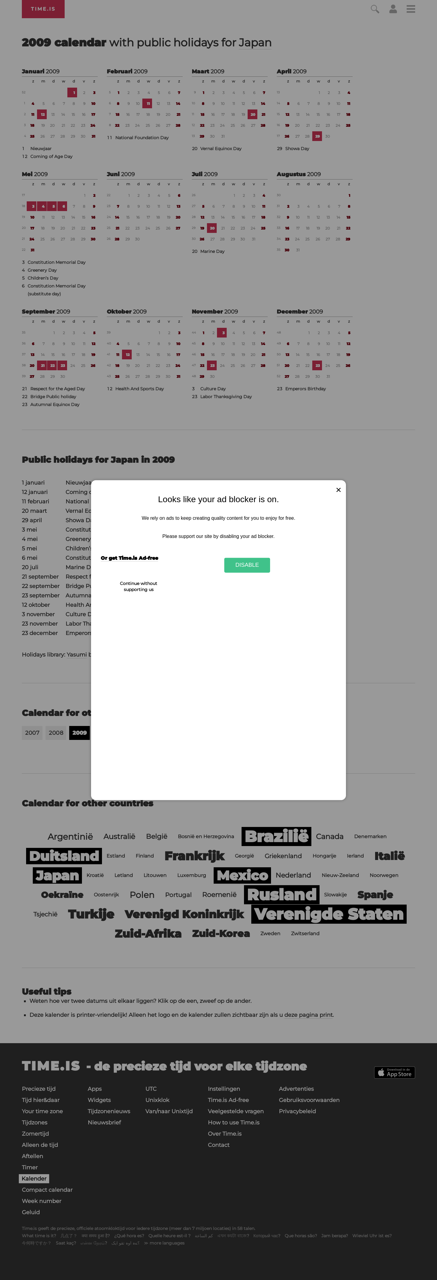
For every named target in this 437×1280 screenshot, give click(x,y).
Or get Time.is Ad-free (129, 558)
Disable (247, 565)
